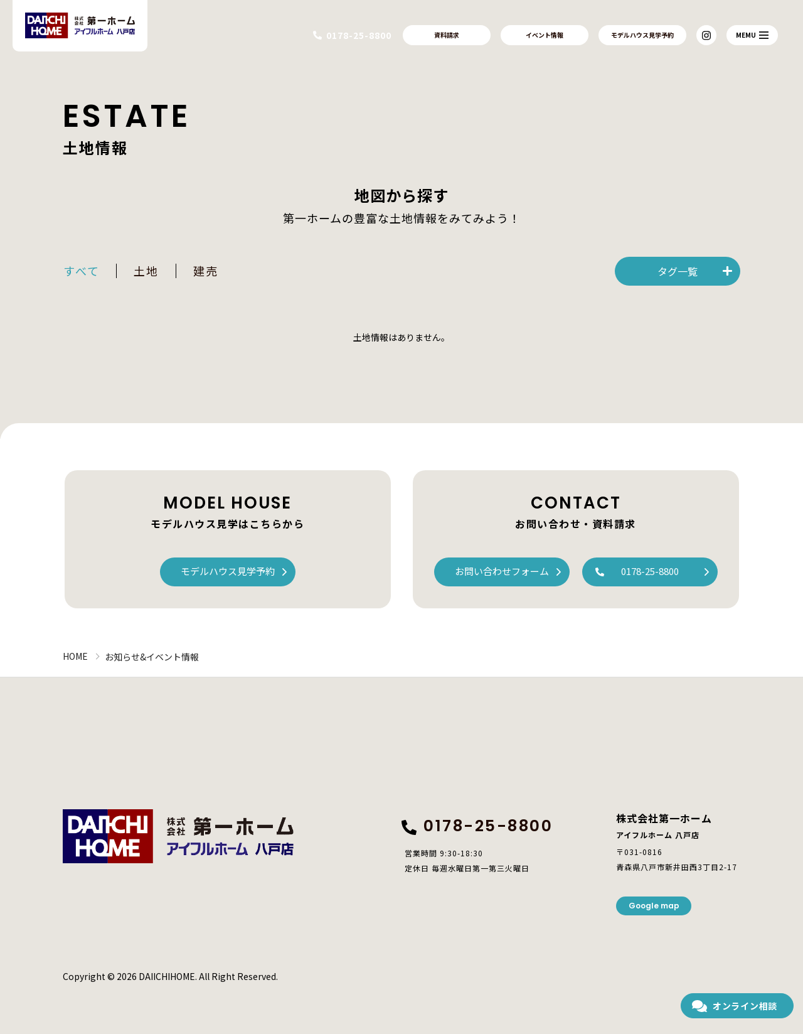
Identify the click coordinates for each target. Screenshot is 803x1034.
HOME (75, 656)
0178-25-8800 (650, 571)
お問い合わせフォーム (502, 571)
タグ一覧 (677, 271)
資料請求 (446, 35)
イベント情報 (544, 35)
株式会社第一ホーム (178, 836)
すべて (81, 270)
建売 (205, 270)
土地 (146, 270)
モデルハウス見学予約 (642, 35)
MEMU (752, 35)
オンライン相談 (745, 1005)
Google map (654, 905)
